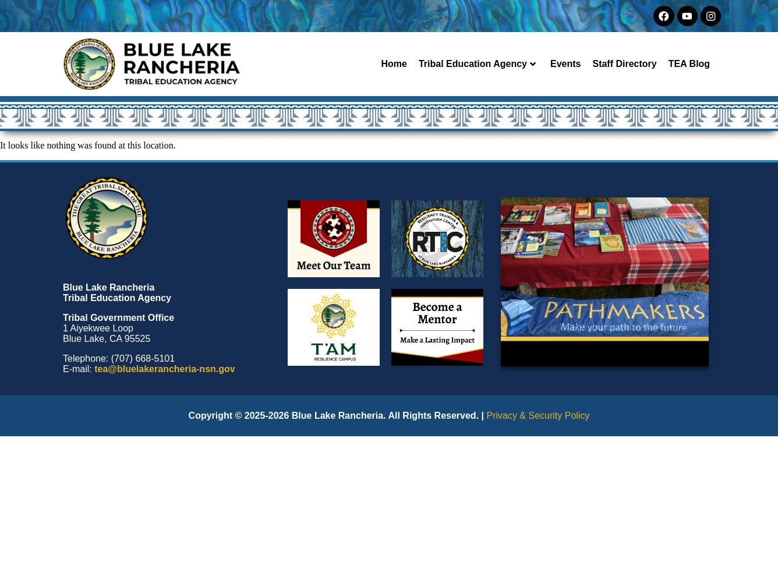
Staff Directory (624, 64)
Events (565, 64)
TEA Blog (689, 64)
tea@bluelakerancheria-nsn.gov (164, 369)
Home (393, 64)
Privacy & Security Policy (537, 416)
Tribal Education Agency (477, 64)
